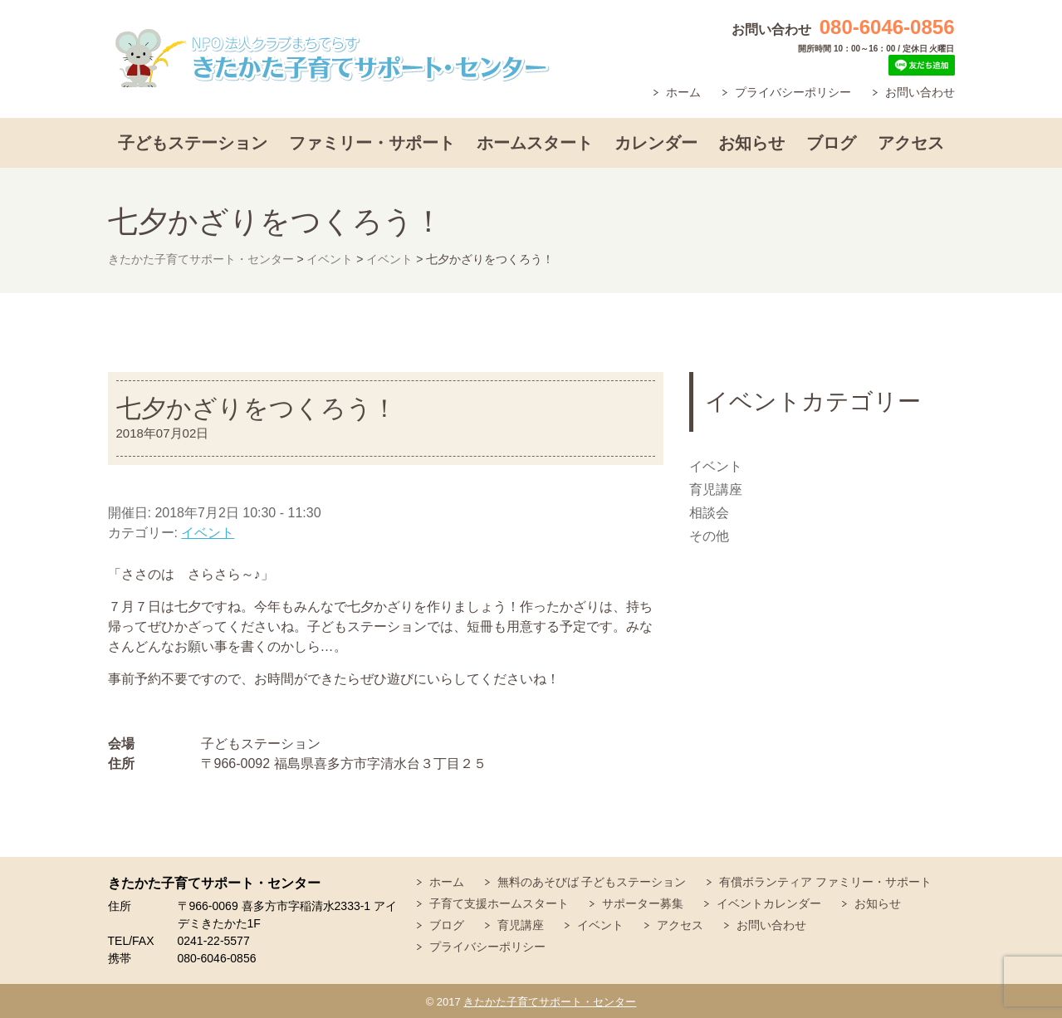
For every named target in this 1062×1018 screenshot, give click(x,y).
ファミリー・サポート (372, 143)
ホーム (683, 92)
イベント (207, 533)
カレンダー (655, 143)
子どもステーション (192, 143)
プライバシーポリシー (793, 92)
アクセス (911, 143)
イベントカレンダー (769, 903)
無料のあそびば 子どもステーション (592, 881)
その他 (709, 536)
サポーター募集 (642, 903)
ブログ (831, 143)
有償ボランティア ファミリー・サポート (825, 881)
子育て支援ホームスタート (499, 903)
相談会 (709, 513)
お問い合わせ (920, 92)
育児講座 (715, 489)
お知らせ (751, 143)
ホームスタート (535, 143)
